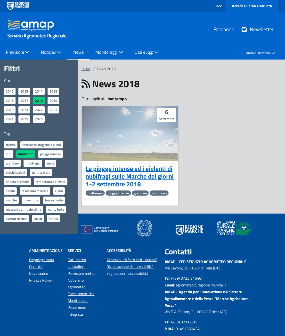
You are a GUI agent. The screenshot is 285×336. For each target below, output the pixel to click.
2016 (10, 100)
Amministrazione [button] (260, 52)
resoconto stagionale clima (41, 144)
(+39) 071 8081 (184, 322)
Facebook (221, 29)
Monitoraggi (78, 300)
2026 (39, 118)
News (78, 52)
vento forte (56, 209)
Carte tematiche (81, 294)
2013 (24, 91)
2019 (53, 100)
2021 (24, 109)
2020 (10, 109)
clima (59, 190)
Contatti (36, 266)
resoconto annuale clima (23, 209)
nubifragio (32, 163)
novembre (31, 200)
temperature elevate (50, 181)
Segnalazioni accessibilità (127, 273)
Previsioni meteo (81, 273)
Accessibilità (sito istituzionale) (131, 260)
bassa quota (54, 200)
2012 (10, 91)
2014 (39, 91)
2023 (53, 109)
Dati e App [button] (147, 52)
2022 (39, 109)
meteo (53, 218)
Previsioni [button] (17, 52)
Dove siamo (38, 273)
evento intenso (16, 218)
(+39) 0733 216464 (187, 278)
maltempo (25, 153)
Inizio (85, 69)
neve (50, 163)
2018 (39, 100)
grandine (12, 163)
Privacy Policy (40, 280)
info (8, 153)
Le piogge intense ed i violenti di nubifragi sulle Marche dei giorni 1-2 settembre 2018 (130, 176)
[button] (218, 5)
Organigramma (41, 260)
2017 (24, 100)
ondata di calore (17, 181)
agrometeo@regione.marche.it (201, 285)
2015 (53, 91)
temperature (41, 172)
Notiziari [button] (51, 52)
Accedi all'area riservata (252, 6)
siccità (10, 190)
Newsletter (258, 29)
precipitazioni (15, 172)
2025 (24, 118)
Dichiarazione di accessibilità (130, 266)
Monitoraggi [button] (109, 52)
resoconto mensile (35, 190)
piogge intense (50, 153)
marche (11, 200)
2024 (10, 118)
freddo (11, 144)
